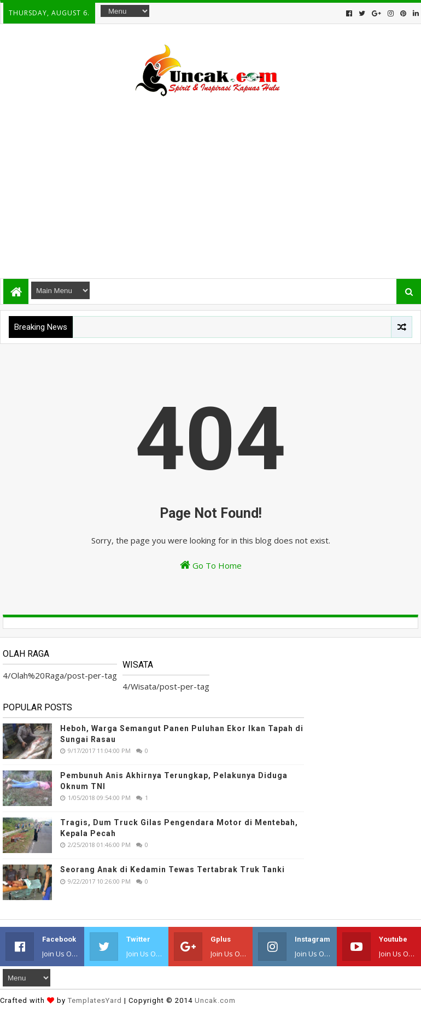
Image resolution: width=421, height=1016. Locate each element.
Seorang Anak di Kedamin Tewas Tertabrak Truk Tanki (172, 869)
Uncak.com (215, 1000)
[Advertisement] (210, 182)
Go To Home (211, 565)
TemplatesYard (95, 1000)
